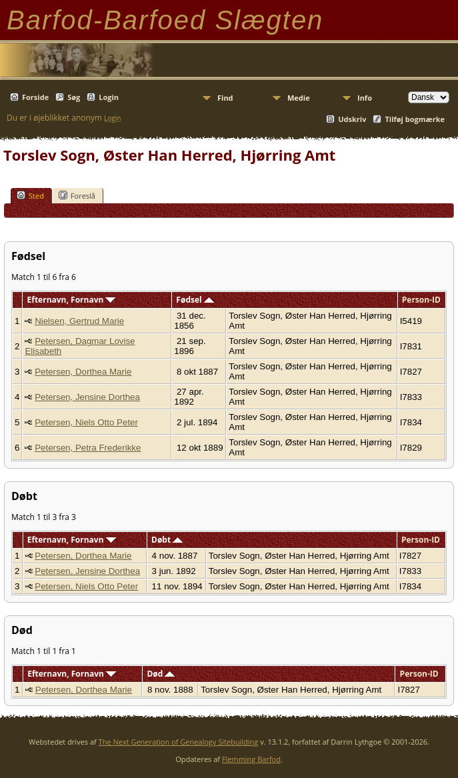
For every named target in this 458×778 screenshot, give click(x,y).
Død (161, 673)
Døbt (167, 539)
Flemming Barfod (251, 759)
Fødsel (194, 299)
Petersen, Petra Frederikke (88, 448)
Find (225, 98)
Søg (73, 97)
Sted (30, 195)
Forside (35, 97)
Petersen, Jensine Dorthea (87, 397)
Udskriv (352, 119)
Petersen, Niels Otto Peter (86, 422)
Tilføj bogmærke (415, 119)
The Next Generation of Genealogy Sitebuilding (179, 742)
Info (364, 98)
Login (109, 97)
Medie (298, 98)
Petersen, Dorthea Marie (83, 372)
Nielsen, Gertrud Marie (79, 321)
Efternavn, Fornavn (71, 299)
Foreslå (77, 195)
